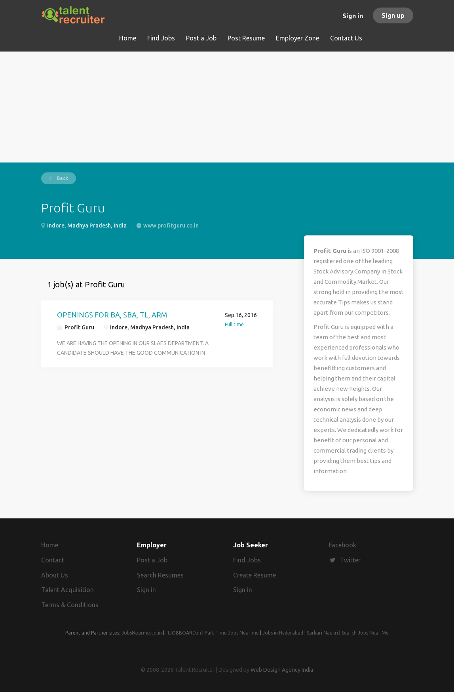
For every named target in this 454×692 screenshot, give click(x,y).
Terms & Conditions (70, 604)
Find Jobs (247, 560)
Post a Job (152, 560)
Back (61, 178)
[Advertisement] (227, 107)
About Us (54, 575)
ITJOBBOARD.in (183, 632)
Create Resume (254, 575)
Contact (52, 560)
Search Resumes (160, 575)
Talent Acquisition (67, 589)
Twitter (350, 560)
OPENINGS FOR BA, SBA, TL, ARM (112, 315)
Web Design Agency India (282, 670)
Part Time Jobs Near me (232, 632)
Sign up (393, 15)
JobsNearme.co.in (142, 632)
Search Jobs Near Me (365, 632)
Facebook (342, 545)
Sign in (352, 15)
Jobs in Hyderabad (282, 632)
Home (49, 545)
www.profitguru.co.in (171, 225)
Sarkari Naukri (322, 632)
